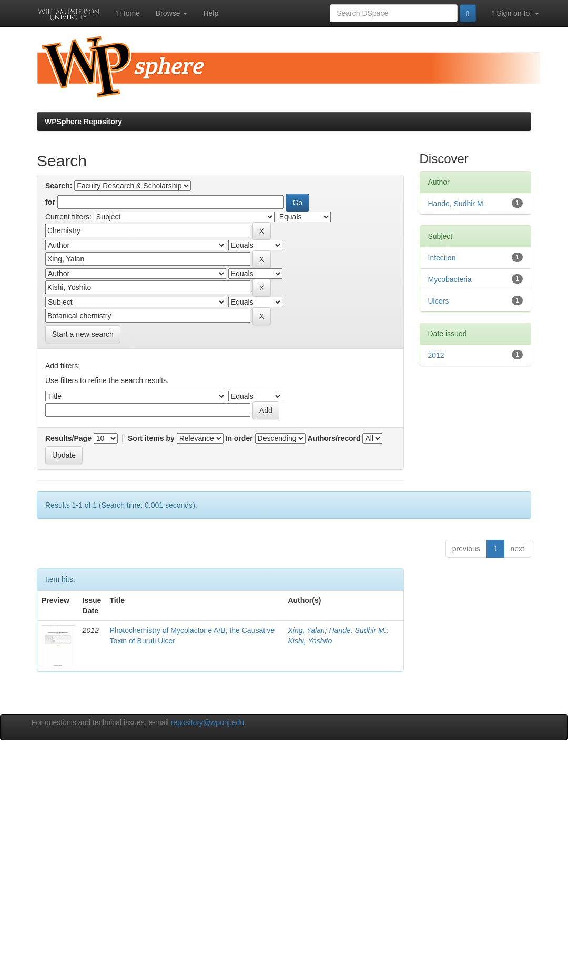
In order (239, 438)
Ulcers (438, 301)
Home (128, 13)
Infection (442, 258)
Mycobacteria (450, 279)
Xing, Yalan (306, 630)
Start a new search (83, 334)
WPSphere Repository (83, 121)
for (50, 202)
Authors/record (333, 438)
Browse (172, 13)
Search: (58, 186)
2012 (436, 355)
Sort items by (151, 438)
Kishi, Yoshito (310, 641)
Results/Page (68, 438)
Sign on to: (515, 13)
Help (210, 13)
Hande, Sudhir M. (358, 630)
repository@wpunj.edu (208, 722)
